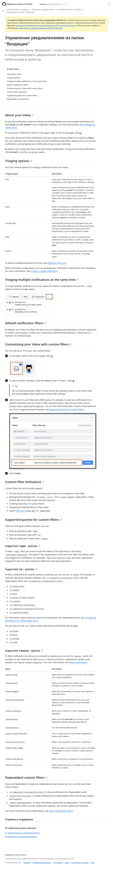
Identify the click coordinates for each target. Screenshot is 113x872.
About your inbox (19, 115)
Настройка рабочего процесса (70, 9)
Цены (67, 862)
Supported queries (22, 546)
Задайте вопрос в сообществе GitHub (22, 833)
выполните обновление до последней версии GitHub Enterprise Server (45, 25)
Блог (92, 862)
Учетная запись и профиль (17, 9)
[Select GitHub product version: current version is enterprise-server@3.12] (54, 4)
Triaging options (18, 161)
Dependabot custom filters (26, 777)
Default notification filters (26, 323)
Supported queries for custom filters (66, 409)
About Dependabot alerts (61, 810)
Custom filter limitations (24, 482)
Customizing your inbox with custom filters (38, 344)
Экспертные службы (80, 862)
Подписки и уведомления (43, 9)
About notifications (78, 662)
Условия (27, 862)
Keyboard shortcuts (56, 263)
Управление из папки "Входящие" (20, 12)
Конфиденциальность (42, 862)
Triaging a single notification (43, 271)
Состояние (58, 862)
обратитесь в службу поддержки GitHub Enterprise (40, 28)
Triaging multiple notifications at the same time (42, 279)
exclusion (20, 510)
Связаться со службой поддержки (21, 836)
